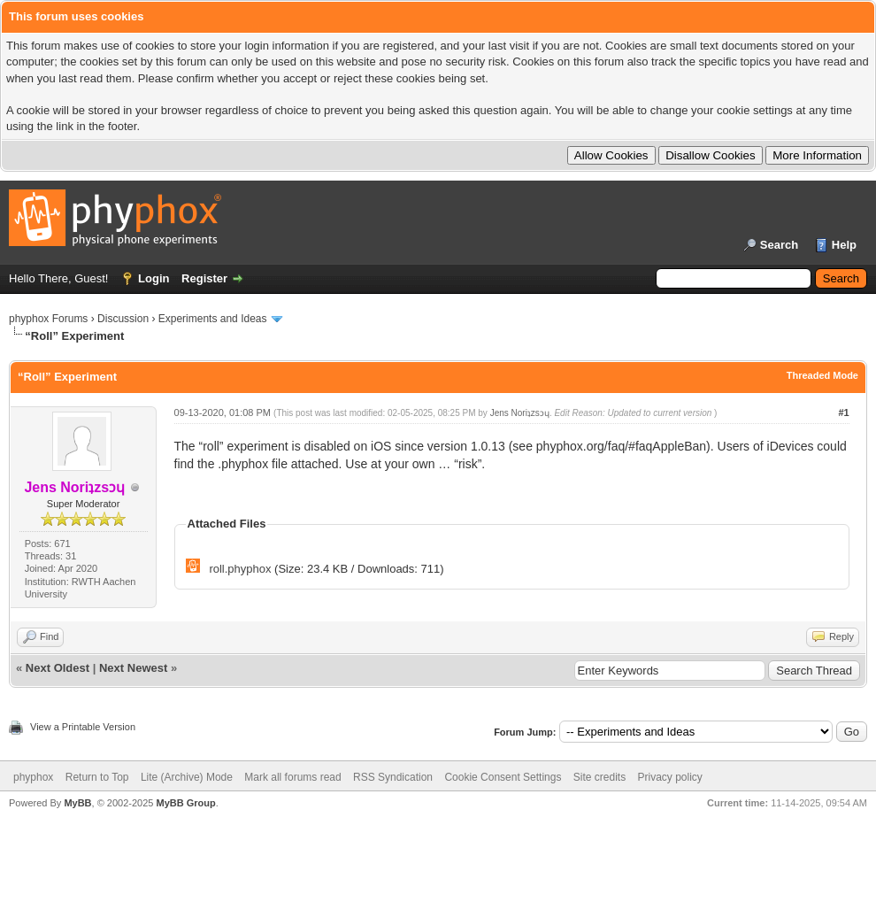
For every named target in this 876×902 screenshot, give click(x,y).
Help (844, 244)
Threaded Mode (822, 375)
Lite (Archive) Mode (187, 777)
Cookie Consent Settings (502, 777)
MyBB (77, 803)
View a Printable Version (82, 726)
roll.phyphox (240, 568)
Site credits (599, 777)
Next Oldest (57, 668)
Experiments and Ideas (212, 318)
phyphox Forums (48, 318)
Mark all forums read (292, 777)
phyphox (33, 777)
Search (779, 244)
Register (204, 278)
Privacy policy (670, 777)
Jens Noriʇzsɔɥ (519, 413)
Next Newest (133, 668)
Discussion (123, 318)
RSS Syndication (393, 777)
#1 (843, 412)
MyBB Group (185, 803)
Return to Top (97, 777)
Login (153, 278)
